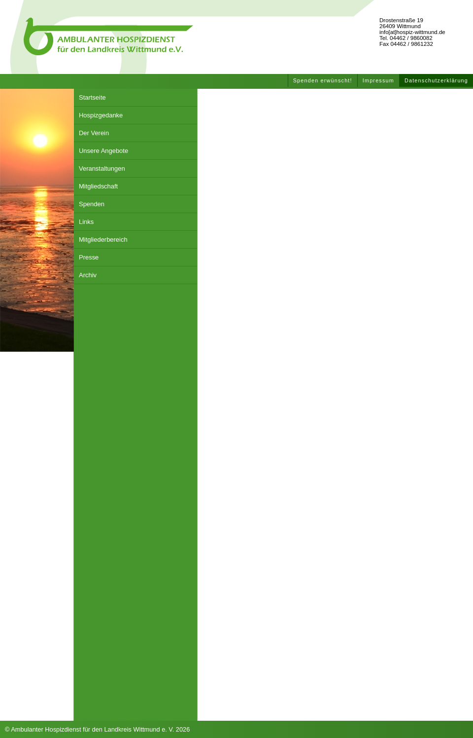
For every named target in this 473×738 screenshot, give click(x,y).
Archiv (88, 275)
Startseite (92, 97)
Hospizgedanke (101, 115)
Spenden (91, 204)
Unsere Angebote (103, 150)
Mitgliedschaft (98, 186)
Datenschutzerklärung (436, 80)
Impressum (378, 80)
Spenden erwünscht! (322, 80)
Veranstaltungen (102, 168)
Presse (89, 257)
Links (86, 221)
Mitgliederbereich (103, 239)
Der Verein (94, 133)
